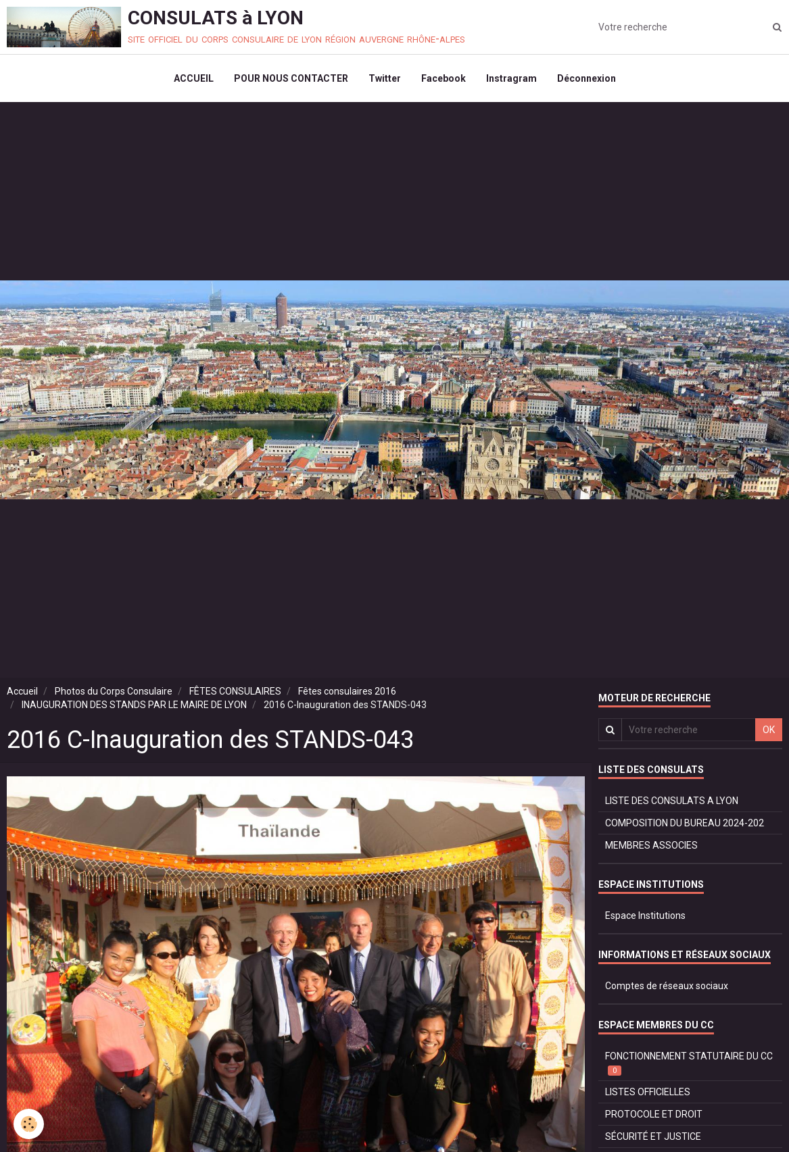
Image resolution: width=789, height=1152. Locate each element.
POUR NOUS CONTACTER (291, 78)
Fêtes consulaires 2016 (347, 691)
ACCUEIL (194, 78)
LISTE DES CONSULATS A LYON (671, 800)
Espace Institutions (645, 915)
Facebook (443, 78)
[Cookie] (29, 1124)
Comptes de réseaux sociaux (666, 985)
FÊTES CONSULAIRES (235, 691)
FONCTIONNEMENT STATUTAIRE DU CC (689, 1063)
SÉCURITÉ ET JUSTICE (653, 1136)
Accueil (22, 691)
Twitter (384, 78)
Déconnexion (586, 78)
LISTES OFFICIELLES (647, 1091)
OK (769, 729)
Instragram (511, 78)
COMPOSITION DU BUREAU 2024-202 (684, 823)
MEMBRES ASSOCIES (651, 845)
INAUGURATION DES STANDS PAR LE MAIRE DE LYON (134, 704)
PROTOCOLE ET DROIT (653, 1114)
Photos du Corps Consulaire (113, 691)
